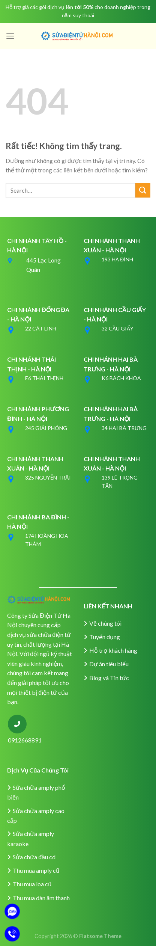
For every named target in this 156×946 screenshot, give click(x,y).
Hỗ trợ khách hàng (113, 650)
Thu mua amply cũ (36, 870)
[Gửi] (142, 190)
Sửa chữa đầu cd (34, 856)
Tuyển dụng (104, 636)
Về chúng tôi (105, 623)
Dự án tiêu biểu (109, 663)
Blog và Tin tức (109, 677)
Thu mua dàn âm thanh (41, 897)
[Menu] (10, 36)
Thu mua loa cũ (32, 883)
